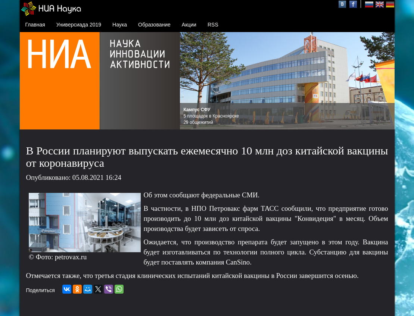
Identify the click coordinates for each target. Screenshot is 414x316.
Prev (190, 81)
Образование (154, 25)
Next (385, 81)
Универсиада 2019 (78, 25)
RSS (213, 25)
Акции (189, 25)
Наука (119, 25)
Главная (35, 25)
